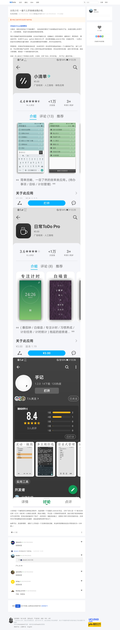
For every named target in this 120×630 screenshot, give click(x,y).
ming (18, 581)
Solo (13, 2)
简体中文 (16, 627)
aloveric (19, 542)
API (49, 618)
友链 (42, 618)
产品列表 (36, 618)
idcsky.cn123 (38, 14)
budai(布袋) (14, 14)
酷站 (26, 2)
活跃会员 (30, 618)
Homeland (21, 624)
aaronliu (19, 572)
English (29, 627)
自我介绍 (14, 10)
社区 (20, 2)
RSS (46, 618)
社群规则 (16, 618)
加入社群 (23, 618)
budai (18, 555)
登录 (106, 2)
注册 (101, 2)
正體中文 (23, 627)
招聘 (37, 2)
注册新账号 (44, 606)
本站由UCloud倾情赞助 (18, 26)
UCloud (37, 624)
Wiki (31, 2)
